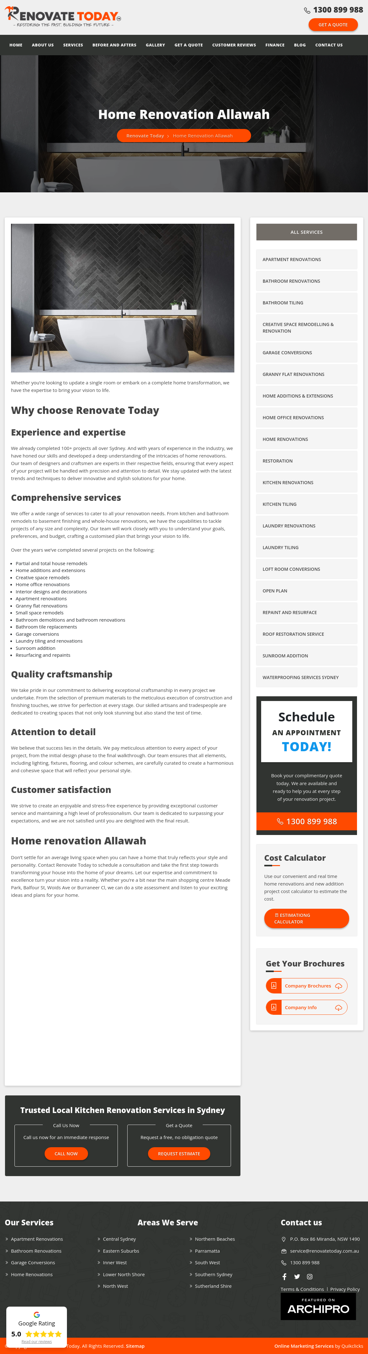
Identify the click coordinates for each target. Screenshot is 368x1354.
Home (15, 45)
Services (73, 45)
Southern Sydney (214, 1274)
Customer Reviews (234, 45)
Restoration (278, 461)
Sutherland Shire (213, 1286)
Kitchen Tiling (280, 504)
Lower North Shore (124, 1274)
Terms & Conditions (302, 1289)
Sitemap (135, 1346)
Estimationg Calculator (292, 918)
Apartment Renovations (292, 259)
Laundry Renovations (289, 526)
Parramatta (207, 1251)
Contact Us (329, 45)
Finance (275, 45)
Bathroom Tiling (283, 303)
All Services (307, 232)
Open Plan (275, 591)
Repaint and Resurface (290, 612)
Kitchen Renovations (288, 482)
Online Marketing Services (304, 1346)
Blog (300, 45)
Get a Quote (333, 25)
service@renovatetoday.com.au (324, 1251)
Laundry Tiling (281, 547)
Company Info (314, 1007)
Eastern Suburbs (121, 1251)
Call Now (66, 1154)
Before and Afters (114, 45)
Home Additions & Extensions (298, 396)
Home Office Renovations (293, 417)
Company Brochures (314, 986)
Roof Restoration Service (293, 634)
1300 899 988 (333, 9)
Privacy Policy (345, 1289)
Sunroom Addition (285, 656)
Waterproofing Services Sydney (301, 677)
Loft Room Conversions (291, 569)
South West (207, 1262)
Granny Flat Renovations (294, 374)
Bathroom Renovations (291, 281)
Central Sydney (119, 1239)
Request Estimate (179, 1154)
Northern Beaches (215, 1239)
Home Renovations (285, 439)
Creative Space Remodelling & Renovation (298, 327)
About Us (43, 45)
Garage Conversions (287, 353)
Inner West (115, 1262)
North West (115, 1286)
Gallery (155, 45)
